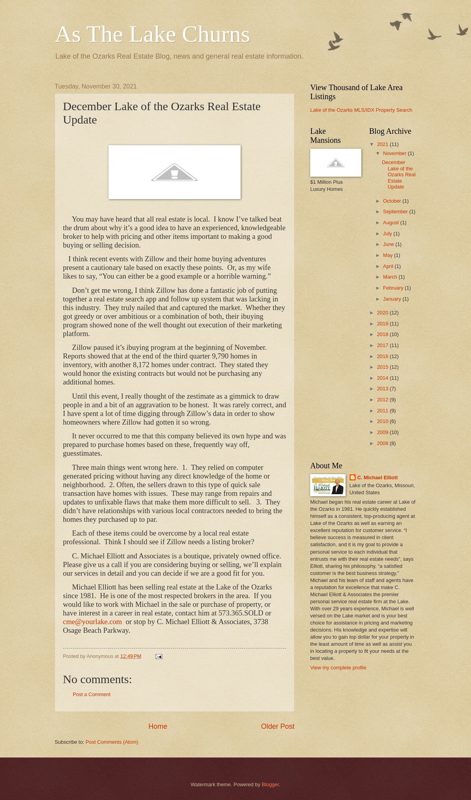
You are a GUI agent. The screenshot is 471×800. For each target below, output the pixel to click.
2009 (383, 432)
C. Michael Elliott (377, 477)
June (389, 244)
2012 (383, 400)
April (388, 266)
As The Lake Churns (152, 34)
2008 (383, 443)
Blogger (270, 784)
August (391, 222)
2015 (383, 367)
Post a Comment (91, 694)
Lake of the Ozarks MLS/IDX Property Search (361, 110)
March (390, 277)
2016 (383, 356)
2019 (383, 324)
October (392, 201)
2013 (383, 389)
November (395, 153)
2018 (383, 334)
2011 (383, 411)
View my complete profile (338, 668)
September (396, 211)
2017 (383, 345)
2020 (383, 313)
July (388, 233)
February (394, 288)
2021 (383, 144)
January (392, 299)
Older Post (277, 726)
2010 (383, 421)
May (388, 255)
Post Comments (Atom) (112, 742)
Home (157, 726)
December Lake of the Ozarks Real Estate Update (399, 174)
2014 (383, 378)
